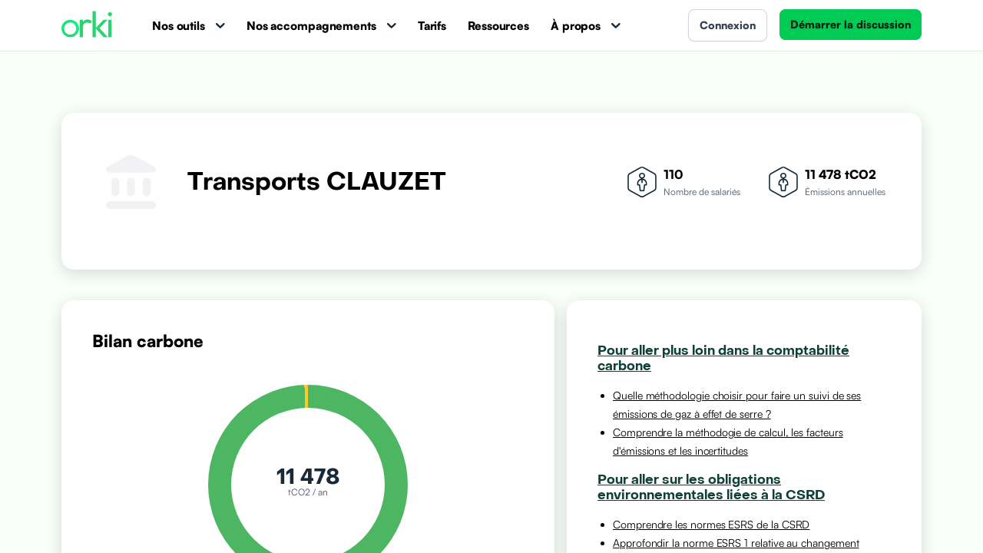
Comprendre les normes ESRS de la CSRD (711, 524)
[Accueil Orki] (86, 26)
